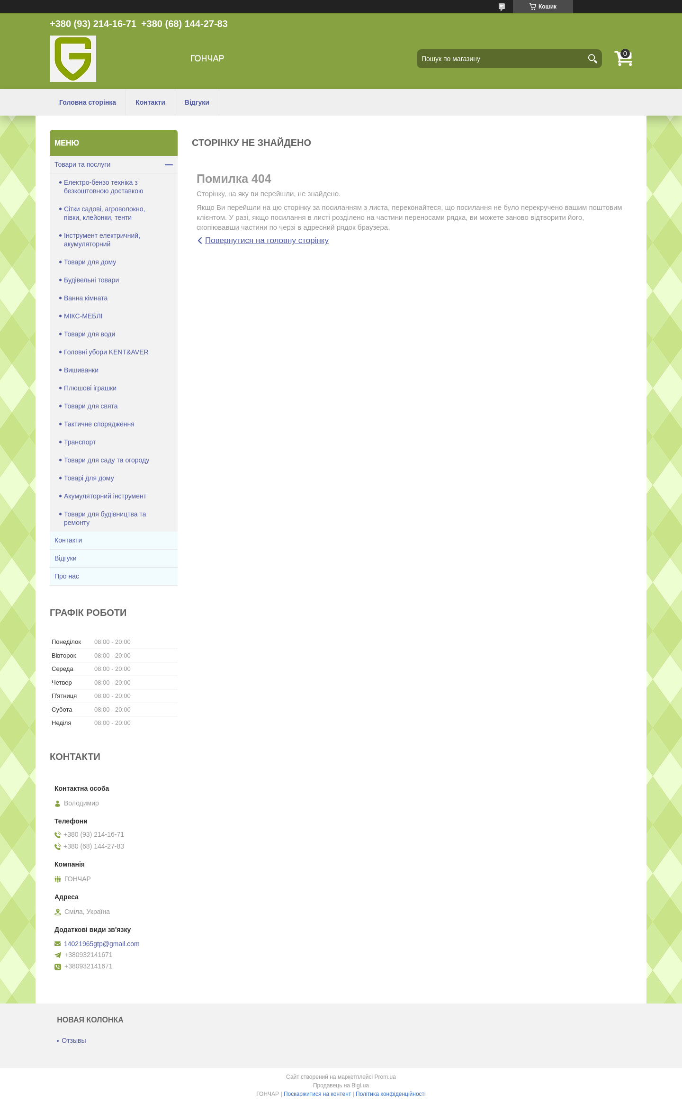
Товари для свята (91, 406)
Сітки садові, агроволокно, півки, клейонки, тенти (104, 213)
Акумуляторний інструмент (105, 496)
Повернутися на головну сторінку (267, 240)
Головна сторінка (87, 102)
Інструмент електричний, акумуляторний (102, 240)
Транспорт (80, 442)
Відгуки (197, 102)
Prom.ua (385, 1077)
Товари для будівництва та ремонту (105, 518)
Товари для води (89, 334)
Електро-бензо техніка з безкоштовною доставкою (103, 187)
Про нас (66, 576)
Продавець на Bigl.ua (341, 1085)
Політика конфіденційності (391, 1094)
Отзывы (74, 1040)
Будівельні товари (91, 280)
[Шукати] (592, 58)
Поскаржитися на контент (317, 1094)
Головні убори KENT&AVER (106, 352)
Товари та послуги (82, 164)
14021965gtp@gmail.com (102, 944)
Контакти (150, 102)
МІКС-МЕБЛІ (83, 316)
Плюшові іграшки (90, 388)
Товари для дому (90, 262)
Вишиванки (81, 370)
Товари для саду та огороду (106, 460)
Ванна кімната (86, 298)
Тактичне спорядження (99, 424)
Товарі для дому (89, 478)
